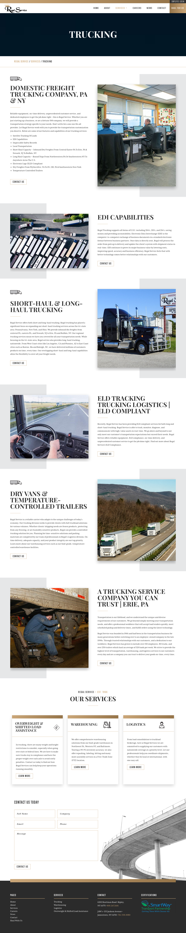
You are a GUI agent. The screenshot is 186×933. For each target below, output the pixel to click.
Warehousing (60, 905)
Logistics (58, 908)
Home (96, 8)
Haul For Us (178, 8)
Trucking (58, 902)
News (149, 8)
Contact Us (18, 181)
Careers (137, 8)
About (107, 8)
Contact (162, 8)
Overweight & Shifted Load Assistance (71, 911)
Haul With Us (16, 920)
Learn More (24, 775)
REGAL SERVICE (21, 61)
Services (120, 8)
